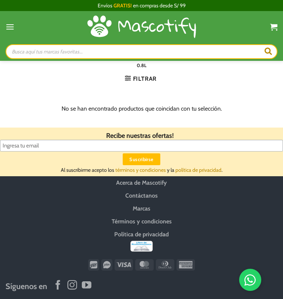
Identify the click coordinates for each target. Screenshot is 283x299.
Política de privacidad (141, 234)
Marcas (141, 208)
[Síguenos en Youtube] (86, 286)
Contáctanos (141, 195)
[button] (10, 27)
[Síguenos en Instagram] (72, 286)
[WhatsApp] (252, 280)
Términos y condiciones (142, 221)
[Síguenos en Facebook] (58, 286)
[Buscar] (268, 51)
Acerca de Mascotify (141, 182)
